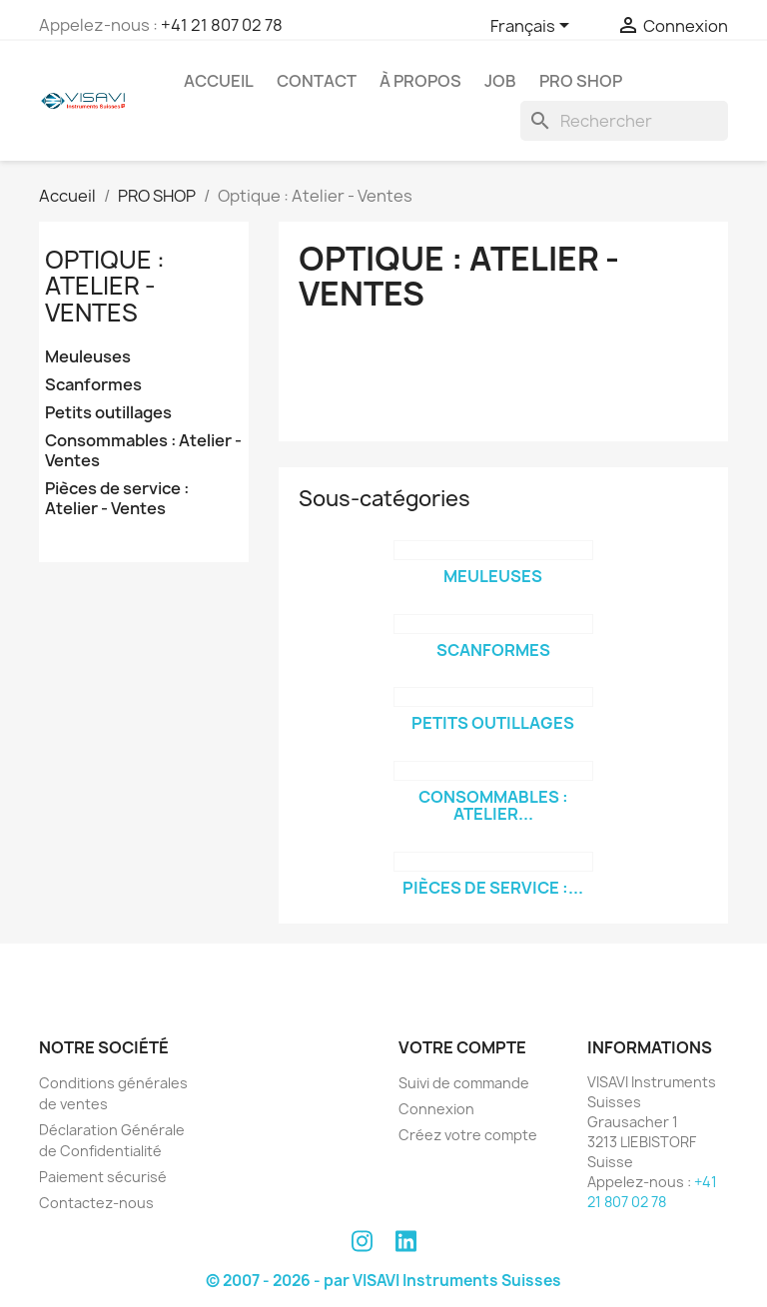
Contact (317, 81)
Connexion (436, 1108)
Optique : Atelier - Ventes (105, 286)
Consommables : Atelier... (493, 806)
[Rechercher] (624, 121)
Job (500, 81)
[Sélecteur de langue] (533, 27)
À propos (420, 81)
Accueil (219, 81)
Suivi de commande (463, 1082)
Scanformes (93, 384)
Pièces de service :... (492, 888)
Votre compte (462, 1047)
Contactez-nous (96, 1202)
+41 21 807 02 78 (222, 25)
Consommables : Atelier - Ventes (143, 450)
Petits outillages (108, 412)
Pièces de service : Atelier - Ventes (117, 498)
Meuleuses (88, 356)
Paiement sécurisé (103, 1176)
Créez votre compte (467, 1134)
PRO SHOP (580, 81)
